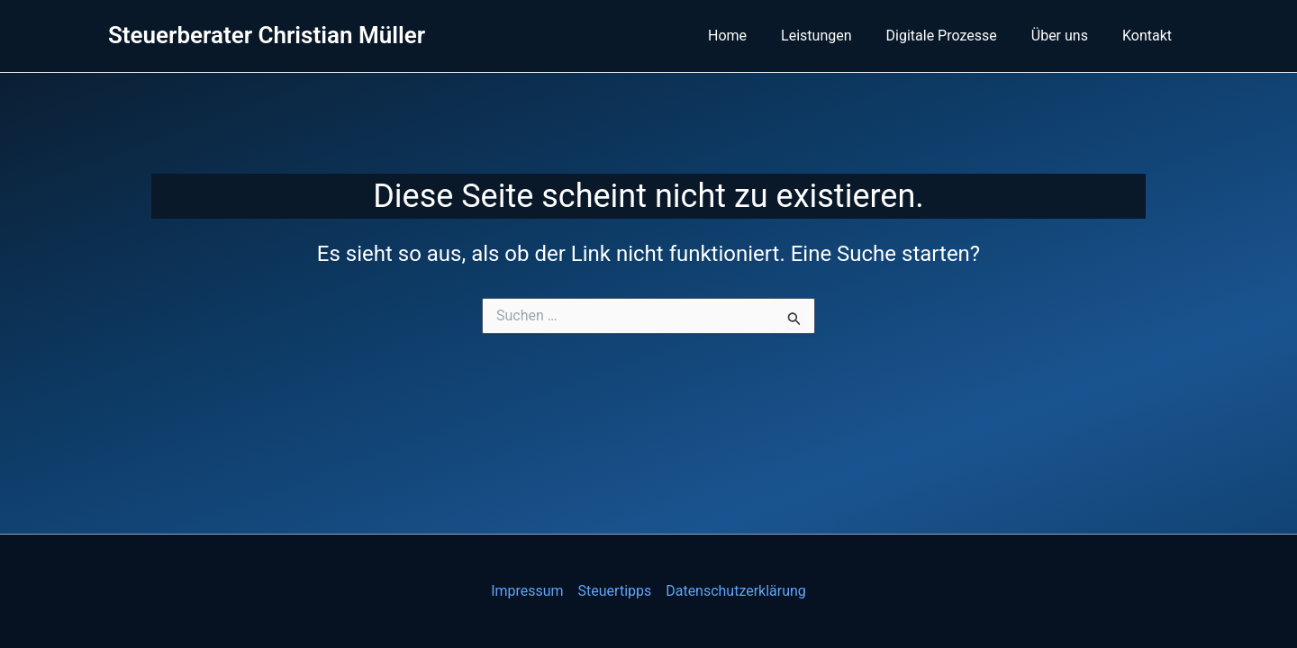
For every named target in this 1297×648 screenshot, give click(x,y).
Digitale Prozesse (955, 35)
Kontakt (1150, 35)
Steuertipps (615, 590)
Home (751, 35)
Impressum (527, 590)
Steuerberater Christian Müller (266, 35)
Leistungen (835, 35)
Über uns (1067, 35)
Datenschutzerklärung (736, 590)
